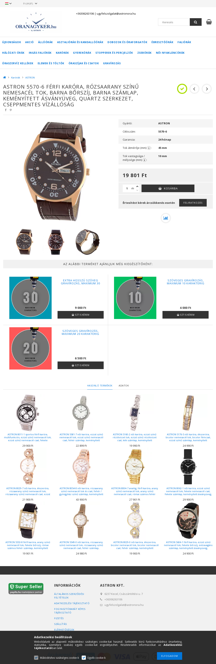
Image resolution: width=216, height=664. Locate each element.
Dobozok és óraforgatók (127, 42)
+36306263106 (85, 13)
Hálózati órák (13, 53)
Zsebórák (144, 53)
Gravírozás (112, 63)
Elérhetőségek (64, 629)
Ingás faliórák (40, 53)
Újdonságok (11, 42)
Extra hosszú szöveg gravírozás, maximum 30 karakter (80, 283)
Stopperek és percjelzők (114, 53)
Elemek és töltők (51, 63)
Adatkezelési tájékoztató (71, 603)
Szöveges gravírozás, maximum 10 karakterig (185, 282)
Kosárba (171, 188)
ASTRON (30, 77)
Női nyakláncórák (170, 53)
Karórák (62, 53)
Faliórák (184, 42)
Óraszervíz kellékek (17, 63)
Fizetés (59, 618)
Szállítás (60, 624)
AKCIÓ (29, 42)
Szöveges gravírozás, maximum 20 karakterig (80, 332)
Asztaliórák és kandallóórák (80, 42)
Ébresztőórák (162, 42)
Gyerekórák (82, 53)
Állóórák (45, 42)
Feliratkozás (192, 202)
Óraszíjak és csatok (84, 63)
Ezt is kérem (82, 314)
